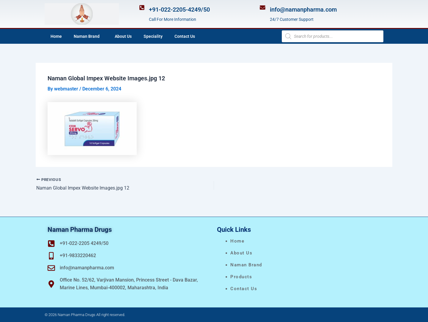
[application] (102, 36)
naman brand (246, 265)
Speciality (153, 36)
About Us (123, 36)
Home (56, 36)
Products (241, 276)
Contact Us (184, 36)
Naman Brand (88, 36)
